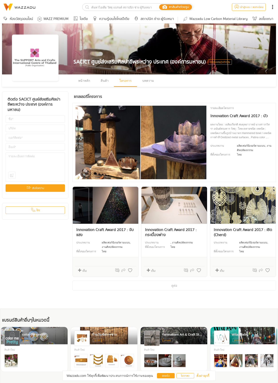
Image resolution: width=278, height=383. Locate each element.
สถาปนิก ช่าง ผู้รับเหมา (153, 18)
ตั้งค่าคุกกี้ (202, 375)
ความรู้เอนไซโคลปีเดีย (110, 18)
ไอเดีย (80, 18)
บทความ (148, 80)
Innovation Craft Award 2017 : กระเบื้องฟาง (171, 232)
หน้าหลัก (84, 80)
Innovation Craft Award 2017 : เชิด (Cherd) (243, 232)
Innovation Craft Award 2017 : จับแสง (105, 232)
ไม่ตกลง (185, 376)
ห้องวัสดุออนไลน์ (17, 18)
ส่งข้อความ (35, 188)
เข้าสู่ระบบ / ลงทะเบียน (248, 7)
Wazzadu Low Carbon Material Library (215, 18)
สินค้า (105, 80)
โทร (35, 210)
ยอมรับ (166, 376)
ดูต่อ (174, 285)
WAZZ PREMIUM (53, 18)
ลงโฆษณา (262, 18)
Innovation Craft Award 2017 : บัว (239, 116)
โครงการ (125, 80)
